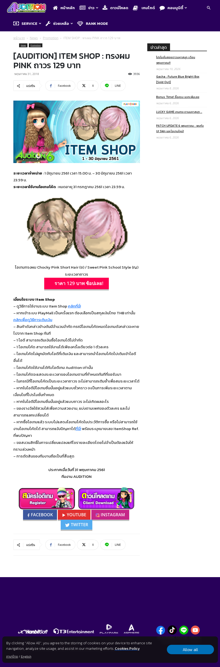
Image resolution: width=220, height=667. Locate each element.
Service (27, 23)
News (34, 38)
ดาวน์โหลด (115, 8)
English (26, 656)
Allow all (190, 649)
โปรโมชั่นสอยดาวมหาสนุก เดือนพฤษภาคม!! (175, 60)
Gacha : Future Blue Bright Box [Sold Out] (177, 79)
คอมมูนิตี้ (173, 8)
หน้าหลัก (64, 8)
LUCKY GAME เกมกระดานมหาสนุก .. (179, 112)
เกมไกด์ (144, 8)
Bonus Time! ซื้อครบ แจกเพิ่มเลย (177, 97)
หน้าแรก (19, 38)
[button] (208, 8)
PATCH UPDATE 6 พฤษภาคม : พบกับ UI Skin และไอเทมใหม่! (180, 128)
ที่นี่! (78, 429)
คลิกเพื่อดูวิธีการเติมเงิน (32, 320)
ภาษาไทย (12, 656)
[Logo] (27, 8)
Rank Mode (92, 23)
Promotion (51, 38)
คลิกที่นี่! (74, 306)
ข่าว (89, 8)
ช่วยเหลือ (59, 23)
